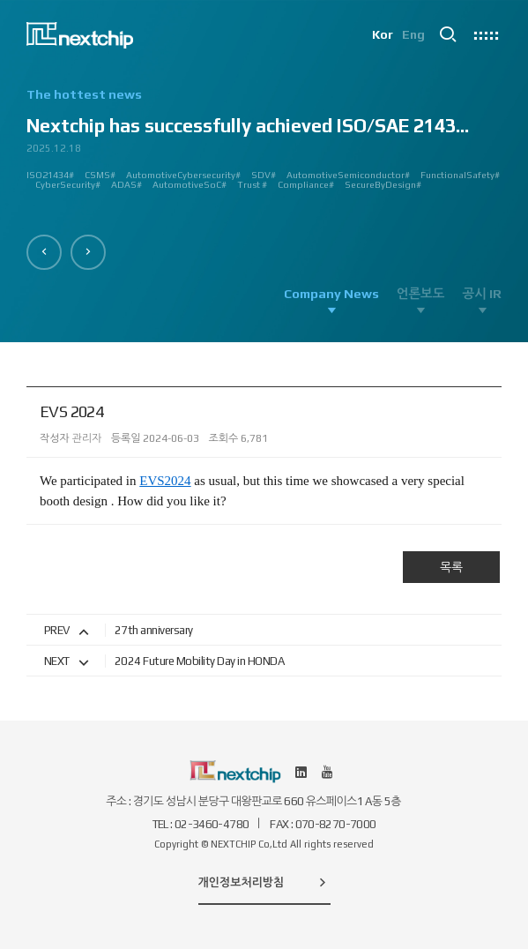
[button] (44, 252)
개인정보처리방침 (264, 882)
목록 (451, 567)
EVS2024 (164, 481)
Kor (381, 35)
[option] (264, 145)
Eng (413, 35)
